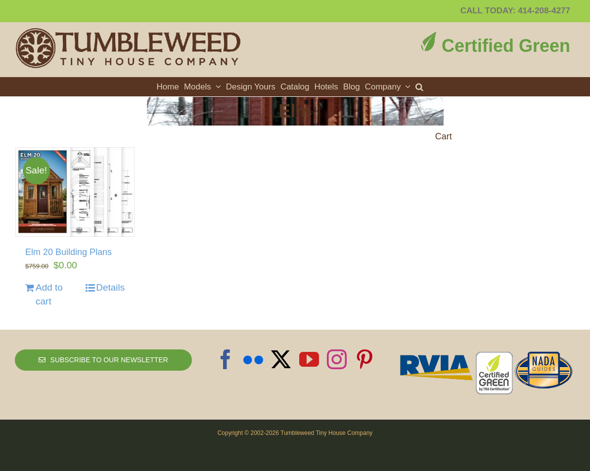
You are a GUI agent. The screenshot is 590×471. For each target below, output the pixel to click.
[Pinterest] (364, 359)
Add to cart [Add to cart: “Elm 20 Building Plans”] (49, 294)
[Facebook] (225, 359)
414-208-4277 (544, 10)
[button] (419, 86)
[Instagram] (337, 359)
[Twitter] (281, 359)
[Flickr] (253, 359)
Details (110, 287)
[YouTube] (309, 359)
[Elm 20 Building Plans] (75, 192)
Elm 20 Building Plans (68, 252)
